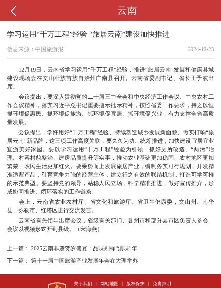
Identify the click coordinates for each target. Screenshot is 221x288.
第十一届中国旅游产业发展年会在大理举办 (84, 261)
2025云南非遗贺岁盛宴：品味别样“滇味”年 (84, 248)
